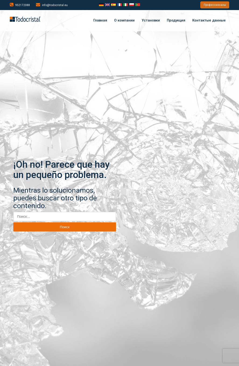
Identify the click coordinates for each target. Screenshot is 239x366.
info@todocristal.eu (52, 5)
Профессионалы (215, 5)
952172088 (20, 5)
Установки (151, 20)
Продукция (176, 20)
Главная (100, 20)
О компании (124, 20)
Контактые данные (209, 20)
